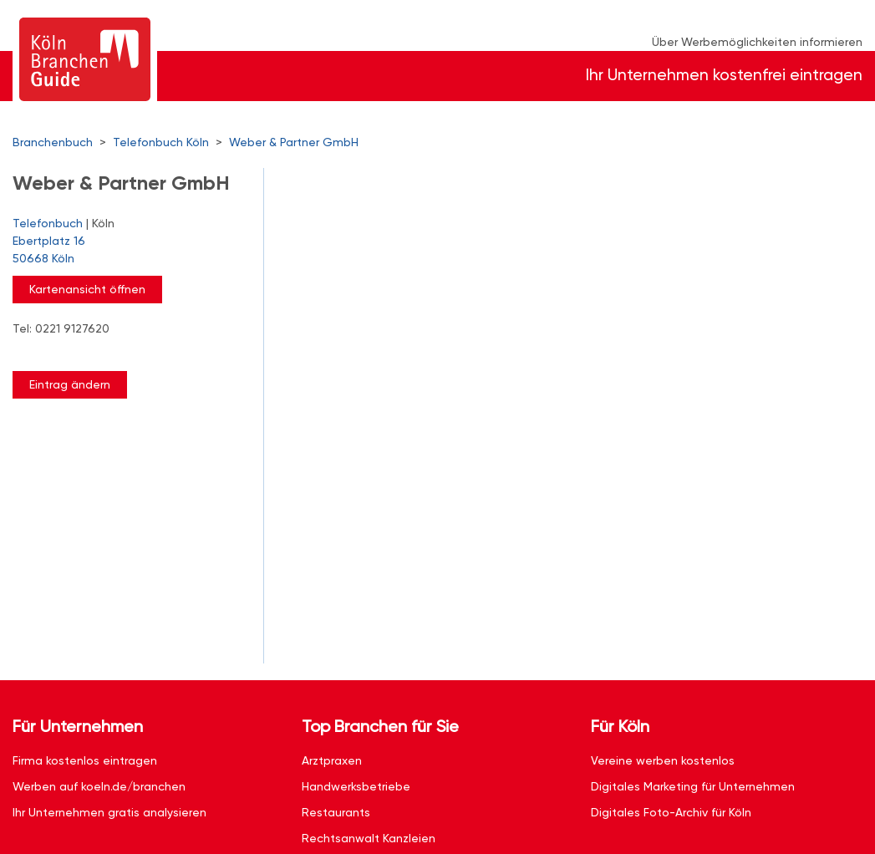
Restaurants (336, 812)
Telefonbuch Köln (161, 142)
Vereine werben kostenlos (663, 760)
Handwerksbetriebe (356, 786)
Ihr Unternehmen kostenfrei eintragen (724, 74)
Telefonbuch (48, 223)
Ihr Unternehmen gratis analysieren (109, 812)
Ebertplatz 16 (130, 250)
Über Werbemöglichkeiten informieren (757, 41)
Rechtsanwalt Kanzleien (368, 838)
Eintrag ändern (69, 384)
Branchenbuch (53, 142)
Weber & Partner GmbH (294, 142)
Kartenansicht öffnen (87, 289)
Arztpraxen (332, 760)
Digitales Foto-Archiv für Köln (671, 812)
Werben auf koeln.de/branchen (99, 786)
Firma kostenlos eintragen (85, 760)
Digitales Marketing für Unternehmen (693, 786)
